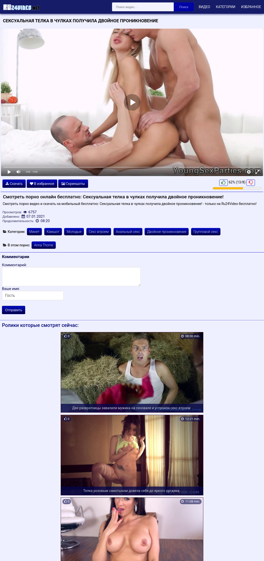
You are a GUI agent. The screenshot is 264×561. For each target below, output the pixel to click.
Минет (34, 232)
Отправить (13, 310)
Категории (225, 7)
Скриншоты (73, 184)
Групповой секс (206, 232)
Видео (204, 7)
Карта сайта (11, 552)
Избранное (251, 7)
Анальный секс (128, 232)
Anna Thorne (43, 245)
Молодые (74, 232)
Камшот (53, 232)
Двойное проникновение (166, 232)
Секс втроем (99, 232)
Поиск (183, 7)
